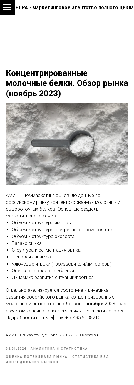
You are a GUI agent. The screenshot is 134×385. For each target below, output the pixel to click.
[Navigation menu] (7, 7)
